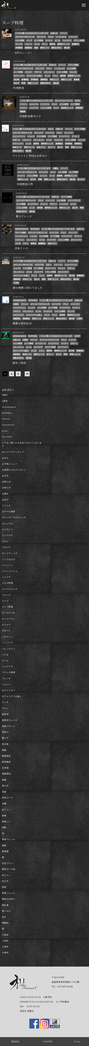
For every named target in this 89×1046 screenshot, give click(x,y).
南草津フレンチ (64, 44)
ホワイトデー (19, 76)
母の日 (5, 786)
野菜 (23, 83)
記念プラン (41, 147)
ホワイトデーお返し (34, 76)
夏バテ (5, 738)
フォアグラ (67, 40)
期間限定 (28, 48)
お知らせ (54, 33)
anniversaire (21, 229)
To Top (77, 1041)
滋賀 (36, 48)
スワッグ (6, 595)
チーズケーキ (41, 343)
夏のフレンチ (24, 216)
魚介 (4, 917)
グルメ (50, 37)
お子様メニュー (9, 464)
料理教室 (19, 48)
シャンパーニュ (19, 136)
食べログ (81, 179)
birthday (35, 229)
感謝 (4, 750)
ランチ (36, 44)
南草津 (52, 44)
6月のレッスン (24, 52)
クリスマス (45, 104)
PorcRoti (7, 437)
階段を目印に (56, 48)
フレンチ (19, 44)
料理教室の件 (25, 184)
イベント (63, 33)
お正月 (77, 336)
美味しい (6, 821)
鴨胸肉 (5, 923)
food (4, 431)
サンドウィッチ (9, 553)
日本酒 (5, 768)
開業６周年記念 (22, 323)
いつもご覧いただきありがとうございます (32, 33)
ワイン (44, 44)
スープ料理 (38, 40)
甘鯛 (4, 803)
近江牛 (16, 83)
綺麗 (4, 815)
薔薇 (4, 845)
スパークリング (74, 200)
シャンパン (73, 37)
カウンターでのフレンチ (25, 37)
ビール (57, 40)
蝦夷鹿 (76, 79)
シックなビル (61, 37)
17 (27, 374)
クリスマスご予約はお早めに (29, 156)
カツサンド (7, 529)
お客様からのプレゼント (14, 470)
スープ (29, 40)
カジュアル (41, 37)
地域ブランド (8, 726)
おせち (77, 101)
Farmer (6, 419)
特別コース (44, 48)
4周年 (5, 401)
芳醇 (4, 827)
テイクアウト (64, 136)
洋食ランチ (21, 248)
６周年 (16, 283)
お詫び (5, 499)
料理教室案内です (30, 116)
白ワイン (6, 809)
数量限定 (75, 44)
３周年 (5, 941)
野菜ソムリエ (33, 83)
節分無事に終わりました (28, 287)
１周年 (5, 935)
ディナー (49, 40)
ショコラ (31, 136)
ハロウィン (26, 140)
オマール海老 (73, 65)
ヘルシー (28, 44)
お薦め (55, 168)
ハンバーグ (64, 204)
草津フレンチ (66, 79)
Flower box (8, 425)
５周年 (5, 947)
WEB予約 (47, 1041)
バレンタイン (49, 72)
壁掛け (5, 732)
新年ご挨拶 (19, 363)
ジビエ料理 (20, 40)
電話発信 (15, 1041)
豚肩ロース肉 (8, 869)
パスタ (5, 654)
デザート (38, 72)
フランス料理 (79, 40)
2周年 (5, 395)
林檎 (4, 780)
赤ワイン (51, 147)
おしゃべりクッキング (63, 101)
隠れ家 (66, 48)
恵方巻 (16, 79)
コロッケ (6, 547)
